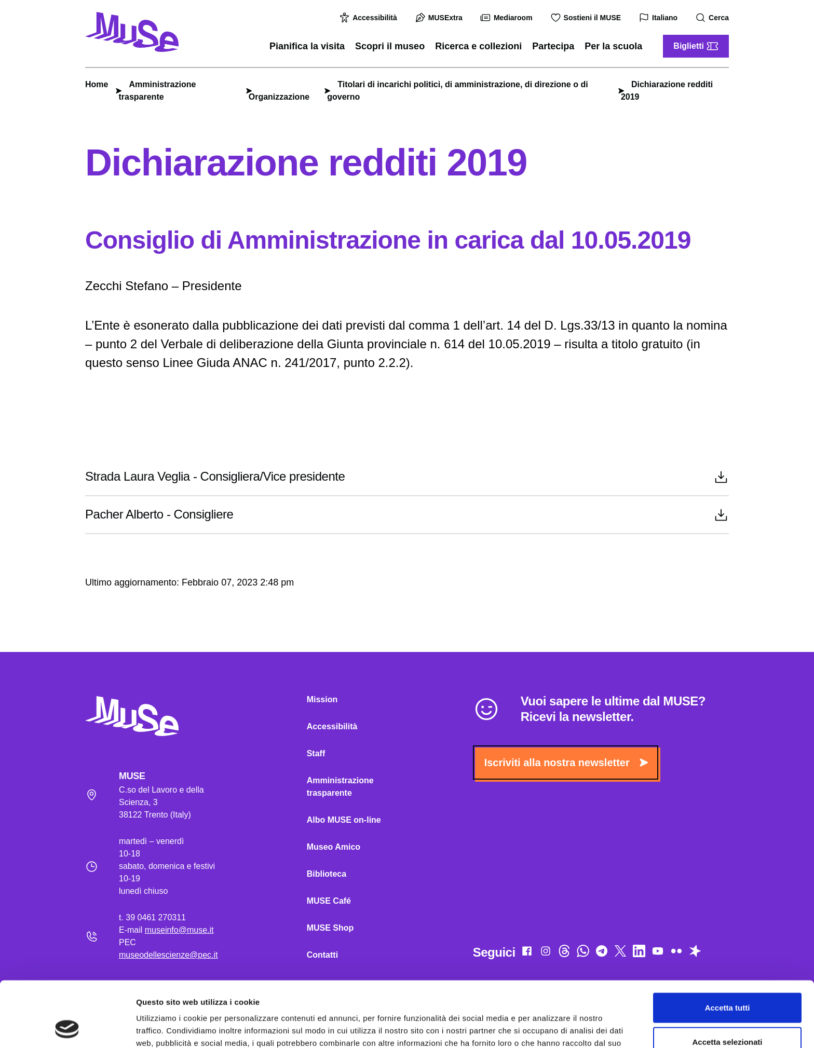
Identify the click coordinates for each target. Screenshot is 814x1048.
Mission (322, 699)
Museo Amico (333, 846)
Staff (316, 753)
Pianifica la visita (307, 46)
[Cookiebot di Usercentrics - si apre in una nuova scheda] (67, 1028)
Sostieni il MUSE (587, 17)
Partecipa (553, 46)
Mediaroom (508, 17)
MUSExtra (440, 17)
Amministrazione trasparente (340, 786)
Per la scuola (613, 46)
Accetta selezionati (727, 980)
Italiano (659, 17)
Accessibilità (369, 17)
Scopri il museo (390, 46)
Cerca (713, 17)
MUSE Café (329, 900)
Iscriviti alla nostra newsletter (566, 762)
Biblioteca (326, 873)
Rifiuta (727, 1014)
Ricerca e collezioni (478, 46)
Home (96, 84)
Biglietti (695, 46)
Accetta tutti (727, 946)
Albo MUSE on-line (344, 819)
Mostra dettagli (546, 1027)
